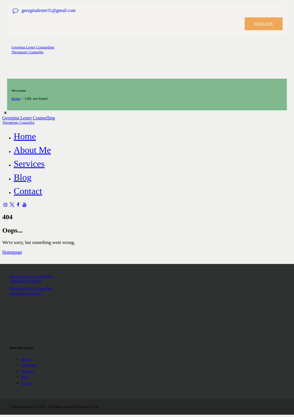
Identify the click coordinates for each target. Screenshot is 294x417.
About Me (28, 365)
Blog (24, 377)
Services (27, 371)
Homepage (12, 252)
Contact (27, 383)
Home (16, 98)
